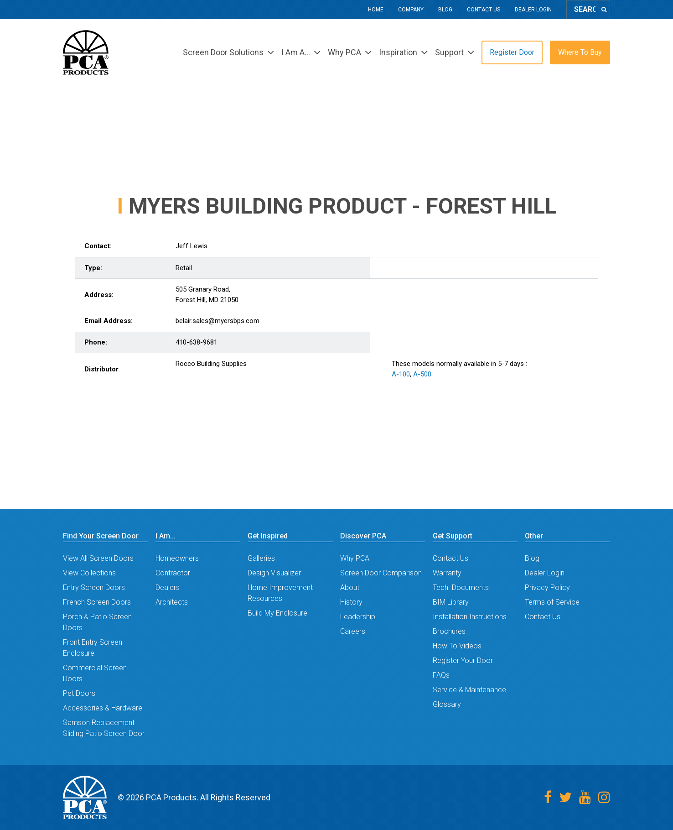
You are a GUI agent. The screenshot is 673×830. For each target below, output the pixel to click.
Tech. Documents (461, 587)
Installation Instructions (470, 616)
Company (411, 9)
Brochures (449, 631)
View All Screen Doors (98, 558)
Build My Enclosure (277, 613)
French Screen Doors (97, 602)
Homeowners (177, 558)
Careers (352, 631)
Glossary (447, 704)
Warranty (447, 573)
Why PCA (354, 558)
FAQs (441, 675)
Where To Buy (580, 52)
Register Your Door (463, 660)
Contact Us (483, 9)
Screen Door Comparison (381, 573)
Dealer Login (533, 9)
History (351, 602)
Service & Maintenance (469, 689)
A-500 (422, 374)
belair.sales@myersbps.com (217, 321)
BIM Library (451, 602)
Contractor (172, 573)
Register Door (512, 52)
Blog (445, 9)
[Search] (604, 9)
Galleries (261, 558)
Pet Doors (79, 693)
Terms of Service (552, 602)
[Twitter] (565, 797)
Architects (171, 602)
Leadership (357, 616)
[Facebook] (548, 797)
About (349, 587)
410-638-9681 (196, 342)
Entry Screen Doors (94, 587)
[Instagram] (604, 797)
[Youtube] (585, 797)
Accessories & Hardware (102, 708)
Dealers (167, 587)
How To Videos (457, 646)
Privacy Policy (547, 587)
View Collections (89, 573)
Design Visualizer (274, 573)
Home (375, 9)
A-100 (401, 374)
